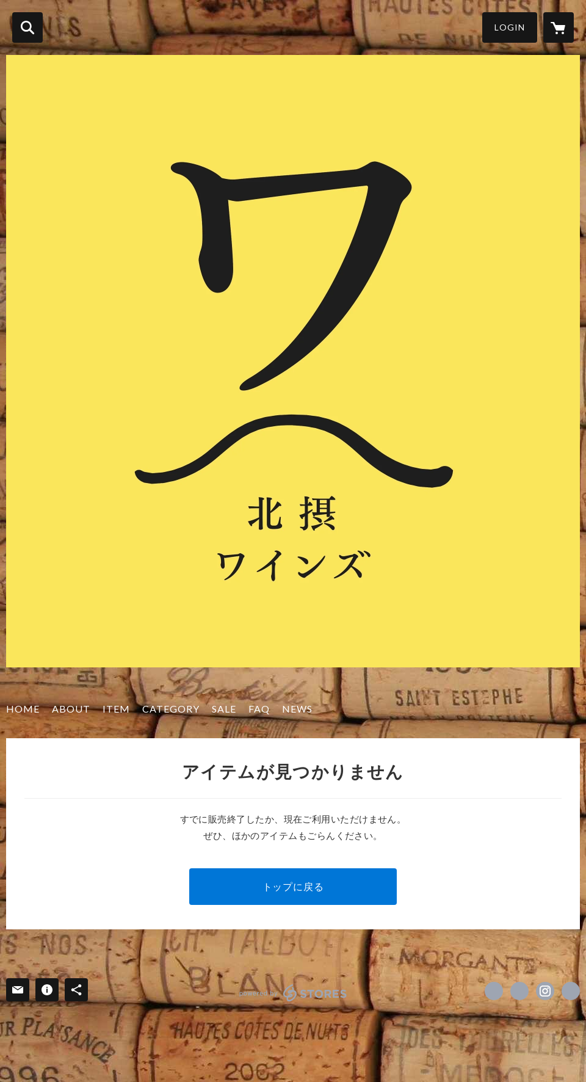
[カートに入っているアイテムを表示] (558, 27)
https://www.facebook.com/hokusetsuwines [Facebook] (494, 991)
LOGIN (509, 27)
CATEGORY (171, 708)
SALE (224, 708)
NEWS (297, 708)
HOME (23, 708)
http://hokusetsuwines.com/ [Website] (571, 991)
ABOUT (71, 708)
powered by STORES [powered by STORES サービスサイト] (293, 992)
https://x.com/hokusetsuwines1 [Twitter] (519, 991)
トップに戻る (293, 886)
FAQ (259, 708)
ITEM (116, 708)
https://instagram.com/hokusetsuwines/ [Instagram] (545, 991)
